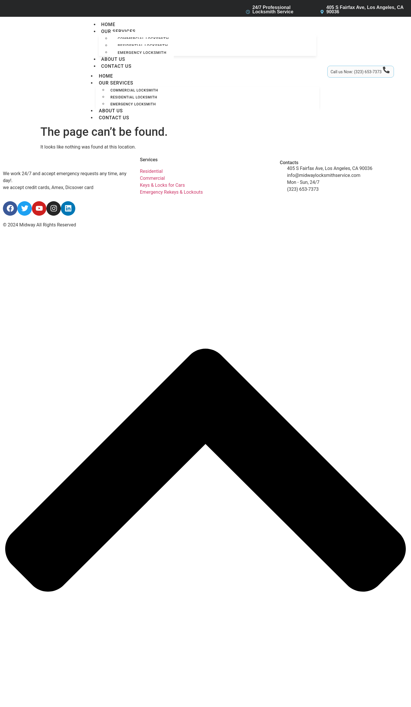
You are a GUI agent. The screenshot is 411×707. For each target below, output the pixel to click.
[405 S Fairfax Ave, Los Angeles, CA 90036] (322, 12)
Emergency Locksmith (142, 52)
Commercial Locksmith (134, 90)
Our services (118, 31)
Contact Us (116, 66)
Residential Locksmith (133, 97)
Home (108, 24)
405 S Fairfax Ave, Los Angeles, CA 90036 (364, 9)
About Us (113, 59)
